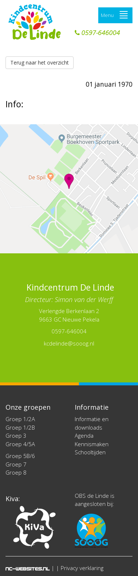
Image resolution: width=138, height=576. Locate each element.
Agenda (84, 435)
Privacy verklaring (82, 568)
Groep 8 (16, 472)
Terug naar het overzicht (39, 62)
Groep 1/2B (20, 427)
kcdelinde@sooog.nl (69, 343)
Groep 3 (16, 435)
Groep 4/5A (20, 444)
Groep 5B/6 (20, 455)
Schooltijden (90, 452)
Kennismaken (92, 444)
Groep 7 (16, 464)
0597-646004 (97, 33)
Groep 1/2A (20, 419)
